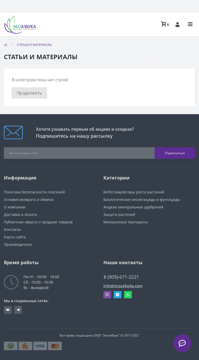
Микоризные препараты (125, 222)
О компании (15, 207)
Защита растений (119, 214)
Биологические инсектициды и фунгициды (141, 199)
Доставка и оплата (20, 214)
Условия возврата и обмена (28, 199)
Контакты (12, 229)
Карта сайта (15, 236)
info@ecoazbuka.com (122, 285)
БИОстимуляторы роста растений (133, 192)
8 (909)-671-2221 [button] (121, 277)
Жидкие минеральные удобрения (133, 207)
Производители (18, 244)
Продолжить (29, 93)
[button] (177, 24)
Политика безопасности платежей (34, 192)
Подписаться (175, 153)
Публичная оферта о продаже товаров (38, 222)
